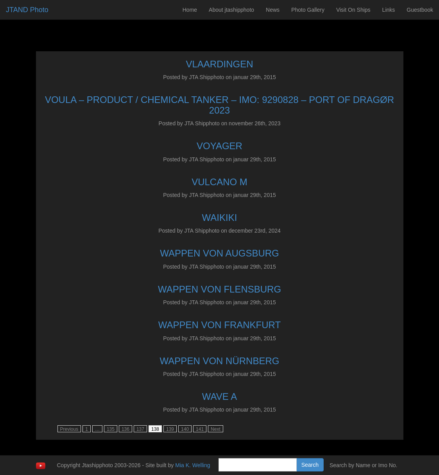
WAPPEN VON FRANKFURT (219, 325)
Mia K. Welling (192, 465)
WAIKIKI (219, 217)
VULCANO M (219, 182)
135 (111, 429)
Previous (69, 429)
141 (200, 429)
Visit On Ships (353, 10)
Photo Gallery (307, 10)
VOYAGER (219, 146)
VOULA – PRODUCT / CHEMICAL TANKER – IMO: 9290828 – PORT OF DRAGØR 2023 (219, 104)
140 (185, 429)
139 (170, 429)
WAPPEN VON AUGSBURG (219, 253)
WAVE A (219, 396)
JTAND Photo (27, 10)
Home (190, 10)
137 (140, 429)
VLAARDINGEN (219, 64)
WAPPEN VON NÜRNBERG (220, 361)
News (273, 10)
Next (215, 429)
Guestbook (420, 10)
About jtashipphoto (231, 10)
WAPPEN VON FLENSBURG (219, 289)
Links (388, 10)
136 (125, 429)
